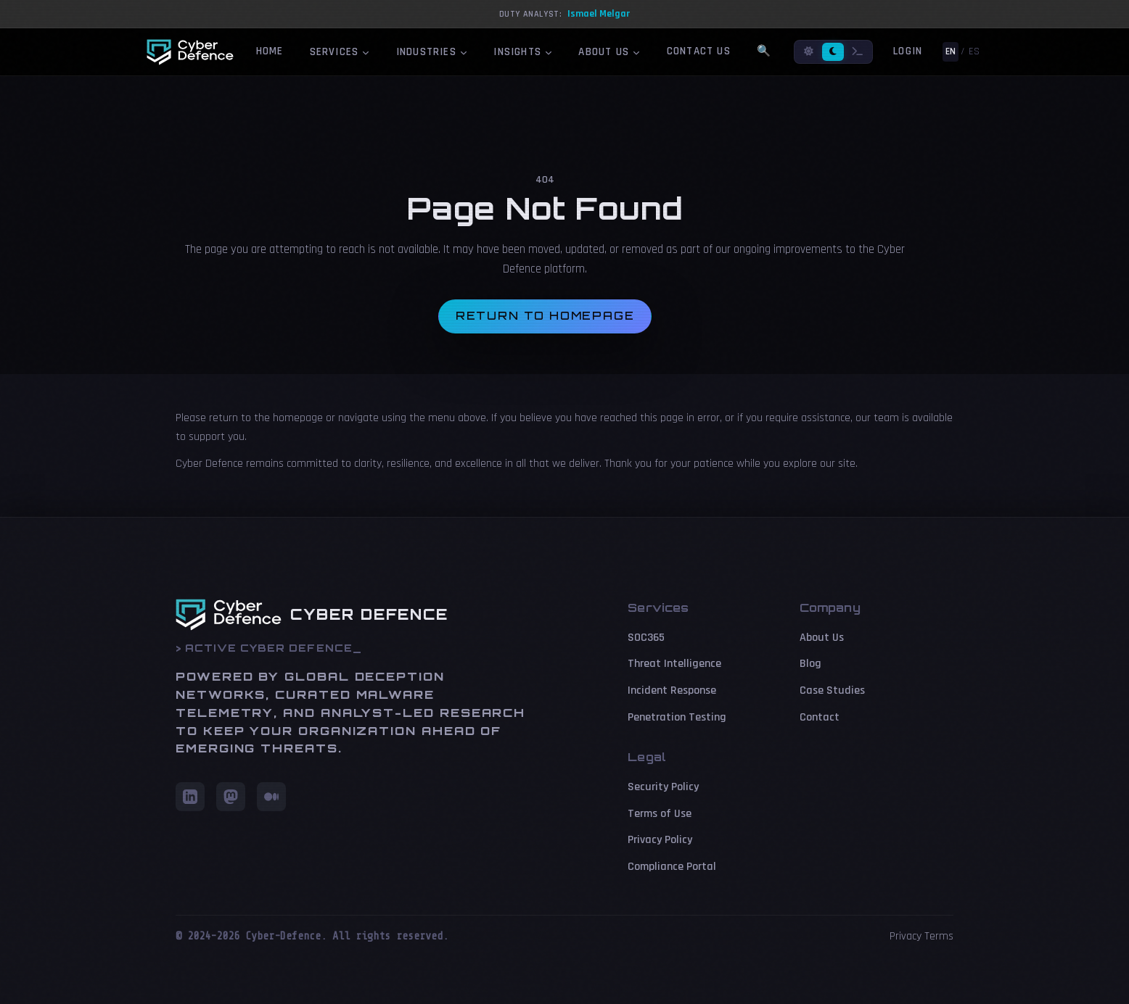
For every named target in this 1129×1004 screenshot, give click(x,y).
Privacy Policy (660, 839)
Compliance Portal (672, 866)
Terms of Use (659, 813)
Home (270, 51)
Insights (522, 52)
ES (974, 51)
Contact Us (699, 51)
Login (907, 51)
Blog (810, 663)
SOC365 (646, 637)
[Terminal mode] (857, 52)
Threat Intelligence (674, 663)
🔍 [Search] (764, 51)
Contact (819, 717)
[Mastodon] (230, 796)
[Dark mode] (833, 52)
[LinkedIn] (190, 796)
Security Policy (663, 787)
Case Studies (832, 690)
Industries (432, 52)
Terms (938, 936)
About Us (609, 52)
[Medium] (271, 796)
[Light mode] (809, 52)
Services (340, 52)
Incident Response (672, 690)
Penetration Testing (677, 717)
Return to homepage (545, 316)
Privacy (905, 936)
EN (950, 51)
